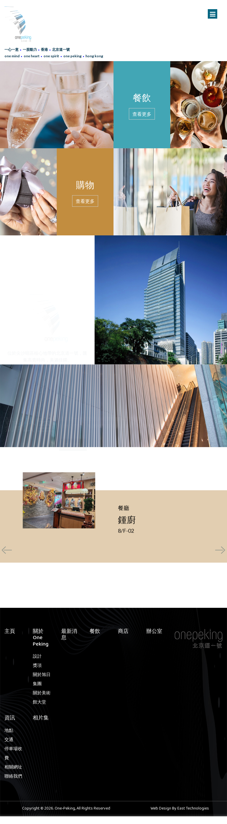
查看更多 (141, 114)
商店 (123, 632)
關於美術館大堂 (42, 698)
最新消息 (69, 635)
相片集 (41, 718)
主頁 (9, 632)
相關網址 (13, 767)
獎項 (37, 666)
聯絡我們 (13, 776)
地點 (8, 731)
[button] (79, 596)
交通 (8, 740)
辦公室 (154, 632)
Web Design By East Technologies (179, 809)
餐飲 (95, 632)
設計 (37, 656)
